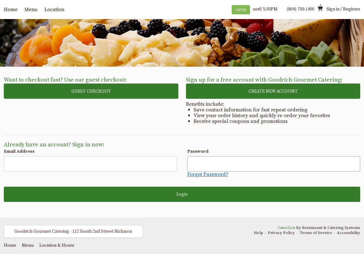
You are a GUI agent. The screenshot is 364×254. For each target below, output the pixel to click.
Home (10, 9)
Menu (30, 9)
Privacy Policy (281, 232)
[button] (73, 231)
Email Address (19, 151)
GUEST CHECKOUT (91, 91)
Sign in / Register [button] (343, 9)
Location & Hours (56, 245)
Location (54, 9)
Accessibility (348, 232)
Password (197, 151)
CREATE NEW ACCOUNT (273, 91)
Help (258, 232)
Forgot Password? (207, 174)
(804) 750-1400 (300, 9)
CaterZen (286, 227)
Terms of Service (316, 232)
